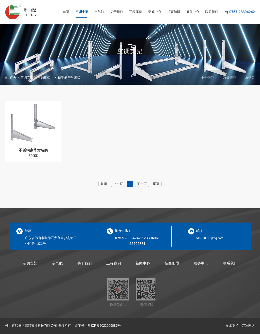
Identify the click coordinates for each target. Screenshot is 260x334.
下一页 (142, 184)
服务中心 (192, 12)
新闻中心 (154, 12)
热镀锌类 (229, 77)
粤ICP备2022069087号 (104, 325)
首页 (66, 12)
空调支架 (81, 12)
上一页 (118, 184)
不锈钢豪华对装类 (67, 77)
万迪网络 (248, 325)
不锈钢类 (43, 77)
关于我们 (116, 12)
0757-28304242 (242, 12)
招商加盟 (173, 12)
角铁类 (250, 77)
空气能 (99, 12)
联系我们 (211, 12)
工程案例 (135, 12)
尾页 (156, 184)
